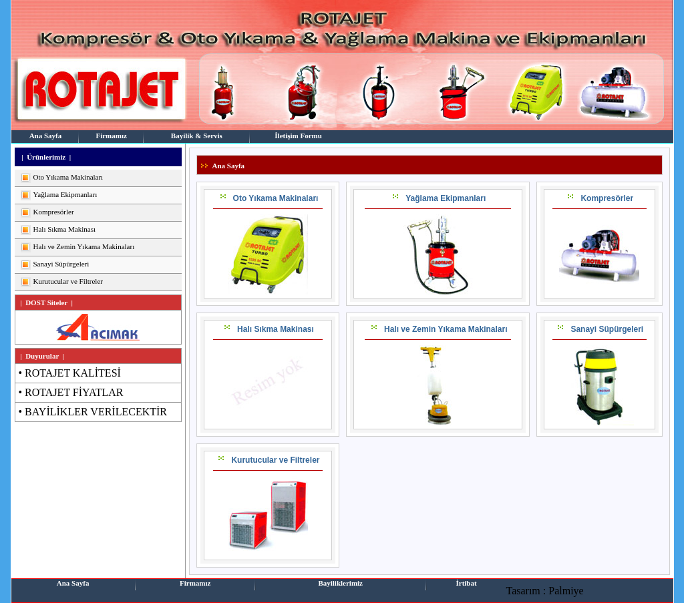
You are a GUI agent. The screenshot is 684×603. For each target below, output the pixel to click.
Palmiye (565, 590)
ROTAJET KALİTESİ (73, 373)
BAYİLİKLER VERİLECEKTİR (96, 411)
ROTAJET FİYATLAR (74, 392)
